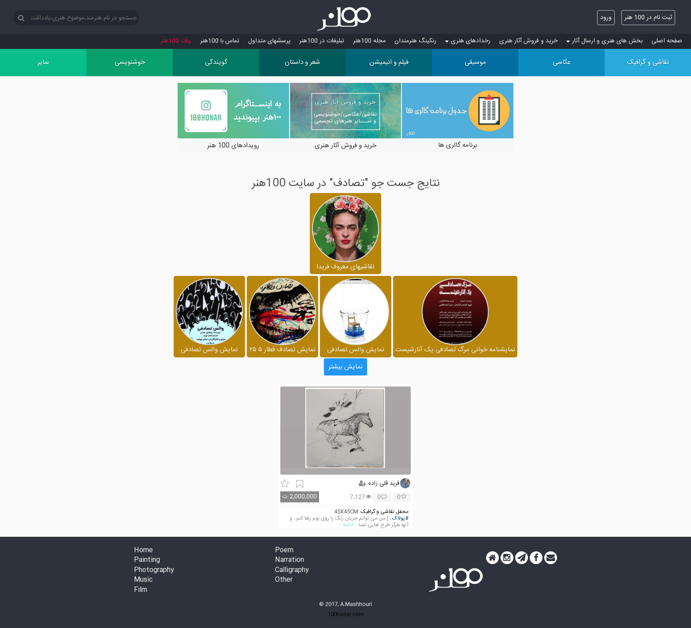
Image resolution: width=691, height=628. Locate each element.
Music (143, 580)
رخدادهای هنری (467, 41)
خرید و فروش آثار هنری (528, 41)
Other (284, 580)
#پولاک (400, 518)
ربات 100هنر (175, 41)
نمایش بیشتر (345, 366)
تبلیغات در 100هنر (321, 41)
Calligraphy (292, 570)
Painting (147, 560)
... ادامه (351, 525)
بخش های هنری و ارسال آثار (604, 41)
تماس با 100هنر (219, 41)
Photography (154, 570)
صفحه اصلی (666, 41)
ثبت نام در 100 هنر (648, 17)
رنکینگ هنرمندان (415, 41)
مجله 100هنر (369, 41)
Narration (289, 560)
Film (140, 590)
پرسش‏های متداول (269, 41)
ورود (606, 17)
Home (143, 551)
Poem (284, 551)
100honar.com (345, 614)
